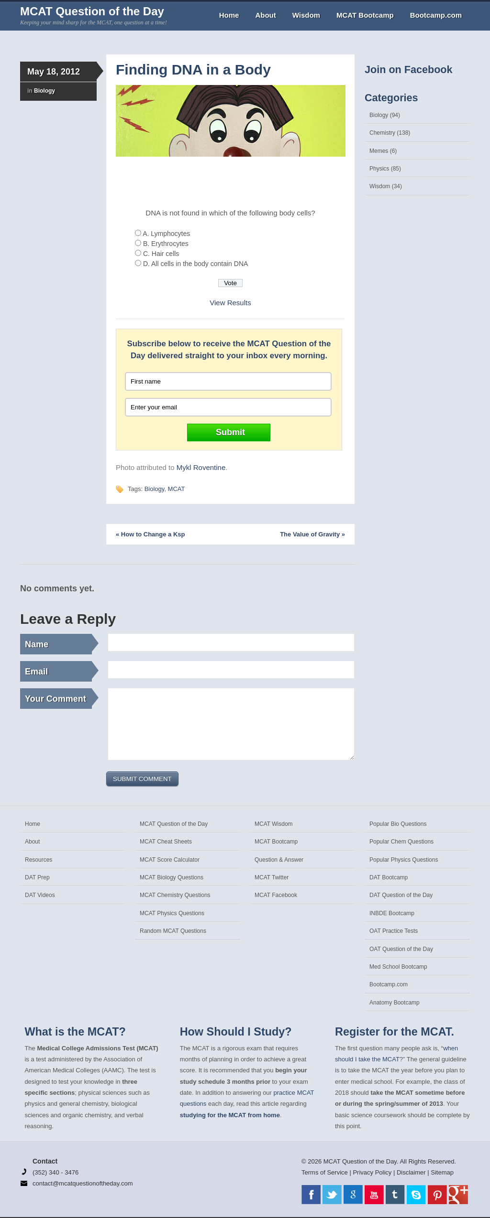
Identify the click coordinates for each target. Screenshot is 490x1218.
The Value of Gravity (312, 534)
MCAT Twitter (272, 877)
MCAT (176, 488)
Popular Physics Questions (403, 859)
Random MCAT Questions (173, 931)
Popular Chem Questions (401, 841)
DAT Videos (40, 895)
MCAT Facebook (276, 895)
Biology (44, 90)
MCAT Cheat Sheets (166, 841)
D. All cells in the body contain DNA (195, 263)
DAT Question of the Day (401, 895)
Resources (38, 859)
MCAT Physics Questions (172, 913)
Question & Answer (279, 859)
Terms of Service (324, 1172)
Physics (379, 168)
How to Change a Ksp (150, 534)
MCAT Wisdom (274, 824)
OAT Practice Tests (393, 931)
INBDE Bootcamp (391, 913)
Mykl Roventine (201, 467)
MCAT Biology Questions (171, 877)
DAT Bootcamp (388, 877)
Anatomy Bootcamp (394, 1002)
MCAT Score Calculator (170, 859)
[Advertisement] (231, 183)
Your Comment (58, 697)
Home (229, 15)
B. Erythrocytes (166, 243)
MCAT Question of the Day (92, 11)
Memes (378, 151)
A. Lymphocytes (166, 233)
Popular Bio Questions (397, 824)
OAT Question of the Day (401, 949)
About (265, 15)
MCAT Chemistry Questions (175, 895)
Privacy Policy (372, 1172)
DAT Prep (37, 877)
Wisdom (306, 15)
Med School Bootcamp (398, 966)
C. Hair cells (161, 253)
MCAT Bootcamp (365, 15)
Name (58, 643)
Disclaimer (411, 1172)
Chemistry (382, 132)
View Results (230, 303)
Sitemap (442, 1172)
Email (58, 670)
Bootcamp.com (436, 15)
